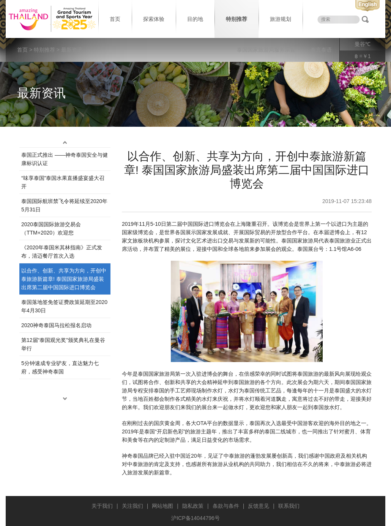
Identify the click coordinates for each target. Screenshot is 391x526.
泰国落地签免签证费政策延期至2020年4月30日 (64, 306)
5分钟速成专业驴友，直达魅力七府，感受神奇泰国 (60, 367)
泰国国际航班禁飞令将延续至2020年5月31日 (64, 205)
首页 (115, 19)
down (64, 398)
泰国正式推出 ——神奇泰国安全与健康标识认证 (64, 159)
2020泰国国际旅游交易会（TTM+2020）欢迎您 (51, 228)
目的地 (195, 19)
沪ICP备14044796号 (195, 518)
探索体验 (153, 19)
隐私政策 (192, 506)
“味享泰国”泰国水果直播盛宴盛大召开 (62, 182)
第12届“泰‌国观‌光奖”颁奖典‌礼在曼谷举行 (63, 344)
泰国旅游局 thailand (51, 19)
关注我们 (132, 506)
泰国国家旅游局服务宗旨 (266, 50)
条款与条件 (226, 506)
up (64, 142)
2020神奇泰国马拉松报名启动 (56, 325)
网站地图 (162, 506)
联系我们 (289, 506)
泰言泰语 (321, 50)
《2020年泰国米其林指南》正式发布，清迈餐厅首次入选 (61, 251)
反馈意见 (258, 506)
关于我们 (102, 506)
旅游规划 (280, 19)
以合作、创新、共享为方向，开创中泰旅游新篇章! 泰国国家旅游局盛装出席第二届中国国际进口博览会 (63, 279)
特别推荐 (236, 19)
